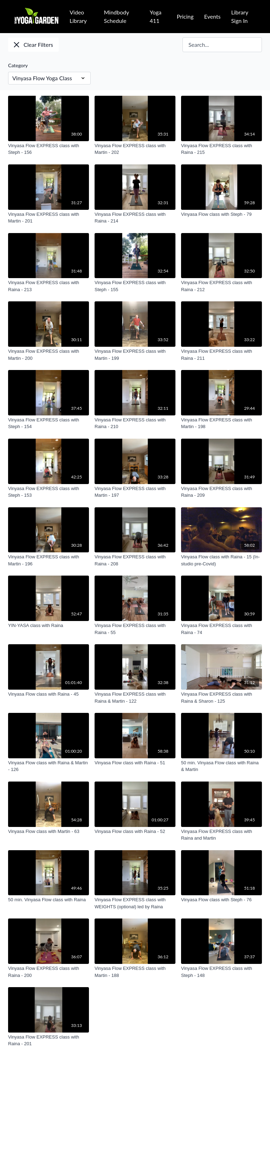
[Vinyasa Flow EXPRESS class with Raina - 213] (48, 286)
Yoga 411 (156, 16)
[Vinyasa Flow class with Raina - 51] (135, 762)
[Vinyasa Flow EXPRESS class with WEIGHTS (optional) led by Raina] (135, 903)
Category (18, 65)
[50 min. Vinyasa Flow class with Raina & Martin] (221, 766)
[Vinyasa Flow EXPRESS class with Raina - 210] (135, 423)
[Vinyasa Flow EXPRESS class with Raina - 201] (48, 1040)
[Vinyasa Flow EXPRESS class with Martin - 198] (221, 423)
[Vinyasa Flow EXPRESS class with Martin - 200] (48, 355)
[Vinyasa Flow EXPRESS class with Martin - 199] (135, 355)
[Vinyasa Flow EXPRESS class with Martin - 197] (135, 492)
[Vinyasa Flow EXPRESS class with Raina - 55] (135, 629)
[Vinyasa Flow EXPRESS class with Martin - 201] (48, 218)
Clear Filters (33, 44)
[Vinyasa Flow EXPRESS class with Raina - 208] (135, 560)
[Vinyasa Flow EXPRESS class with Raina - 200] (48, 972)
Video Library (78, 16)
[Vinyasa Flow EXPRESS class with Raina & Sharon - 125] (221, 697)
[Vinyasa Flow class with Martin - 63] (48, 831)
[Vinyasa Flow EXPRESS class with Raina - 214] (135, 218)
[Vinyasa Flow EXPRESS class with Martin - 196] (48, 560)
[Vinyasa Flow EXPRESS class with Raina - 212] (221, 286)
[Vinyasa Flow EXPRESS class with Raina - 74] (221, 629)
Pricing (185, 16)
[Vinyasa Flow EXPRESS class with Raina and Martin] (221, 835)
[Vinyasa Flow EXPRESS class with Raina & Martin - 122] (135, 697)
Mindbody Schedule (116, 16)
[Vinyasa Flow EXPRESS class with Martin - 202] (135, 149)
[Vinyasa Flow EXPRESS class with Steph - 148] (221, 972)
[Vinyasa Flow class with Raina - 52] (135, 831)
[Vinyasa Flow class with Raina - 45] (48, 694)
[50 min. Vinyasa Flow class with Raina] (48, 899)
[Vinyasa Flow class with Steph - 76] (221, 899)
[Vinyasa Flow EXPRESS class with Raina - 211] (221, 355)
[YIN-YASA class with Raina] (48, 625)
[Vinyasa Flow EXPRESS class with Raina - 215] (221, 149)
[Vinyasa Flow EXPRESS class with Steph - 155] (135, 286)
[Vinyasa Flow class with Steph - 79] (221, 214)
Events (212, 16)
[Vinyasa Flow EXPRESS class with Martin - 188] (135, 972)
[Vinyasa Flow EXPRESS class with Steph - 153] (48, 492)
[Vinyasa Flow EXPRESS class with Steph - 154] (48, 423)
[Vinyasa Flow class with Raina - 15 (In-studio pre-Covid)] (221, 560)
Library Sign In (239, 16)
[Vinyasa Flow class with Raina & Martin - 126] (48, 766)
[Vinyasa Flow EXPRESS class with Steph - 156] (48, 149)
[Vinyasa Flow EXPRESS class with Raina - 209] (221, 492)
